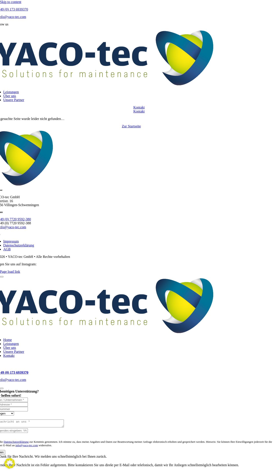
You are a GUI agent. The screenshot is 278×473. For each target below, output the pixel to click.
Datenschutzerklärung (16, 443)
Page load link (10, 271)
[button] (9, 463)
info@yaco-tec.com (26, 446)
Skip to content (10, 2)
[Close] (2, 276)
